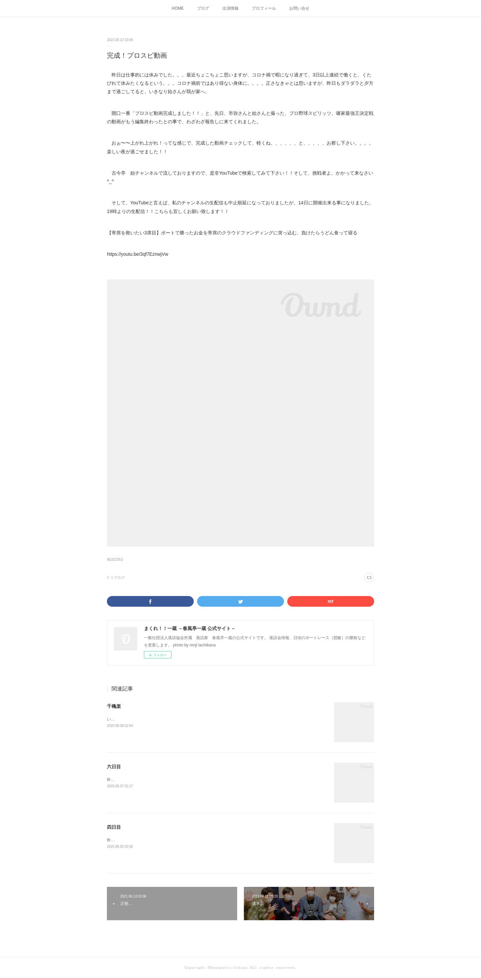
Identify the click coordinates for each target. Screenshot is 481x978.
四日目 (114, 827)
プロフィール (264, 8)
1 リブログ (116, 577)
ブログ (203, 8)
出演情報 (230, 8)
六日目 (114, 766)
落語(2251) (115, 559)
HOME (178, 8)
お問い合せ (299, 8)
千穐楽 (114, 706)
